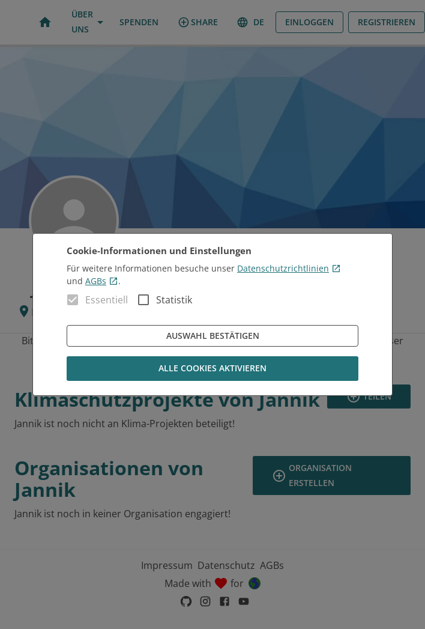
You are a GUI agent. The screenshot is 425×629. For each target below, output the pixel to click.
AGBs (101, 281)
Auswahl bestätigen (212, 336)
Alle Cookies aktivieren (212, 368)
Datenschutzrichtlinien (289, 268)
